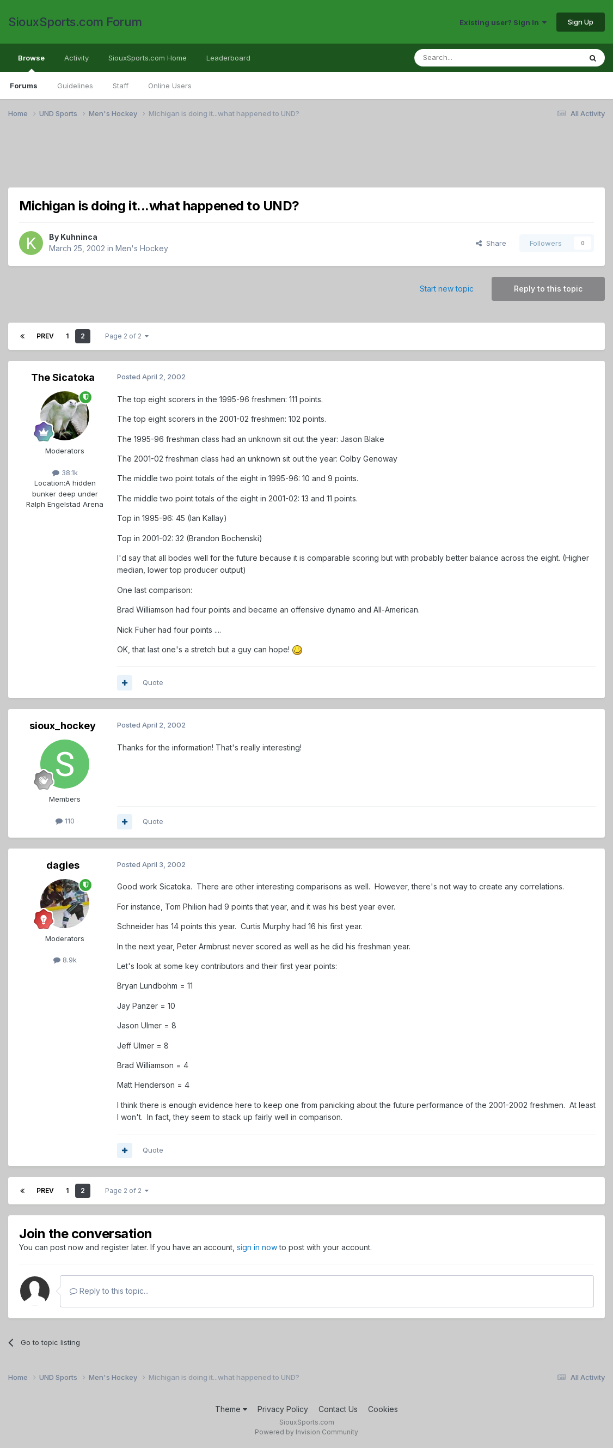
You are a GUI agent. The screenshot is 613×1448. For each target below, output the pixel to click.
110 (65, 820)
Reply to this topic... (109, 1290)
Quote (153, 682)
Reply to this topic (548, 288)
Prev (45, 336)
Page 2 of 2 (127, 336)
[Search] (469, 57)
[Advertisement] (306, 159)
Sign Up (580, 21)
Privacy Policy (283, 1409)
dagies (62, 865)
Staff (120, 85)
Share (491, 243)
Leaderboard (228, 57)
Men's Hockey (141, 248)
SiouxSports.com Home (147, 57)
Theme (231, 1409)
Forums (24, 85)
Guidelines (75, 85)
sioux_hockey (62, 725)
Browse (31, 62)
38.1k (65, 472)
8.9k (65, 959)
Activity (76, 57)
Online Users (170, 85)
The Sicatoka (63, 377)
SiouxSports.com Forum (75, 22)
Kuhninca (78, 236)
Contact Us (338, 1409)
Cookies (383, 1409)
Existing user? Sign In (503, 22)
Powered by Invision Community (306, 1432)
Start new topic (447, 288)
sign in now (257, 1247)
